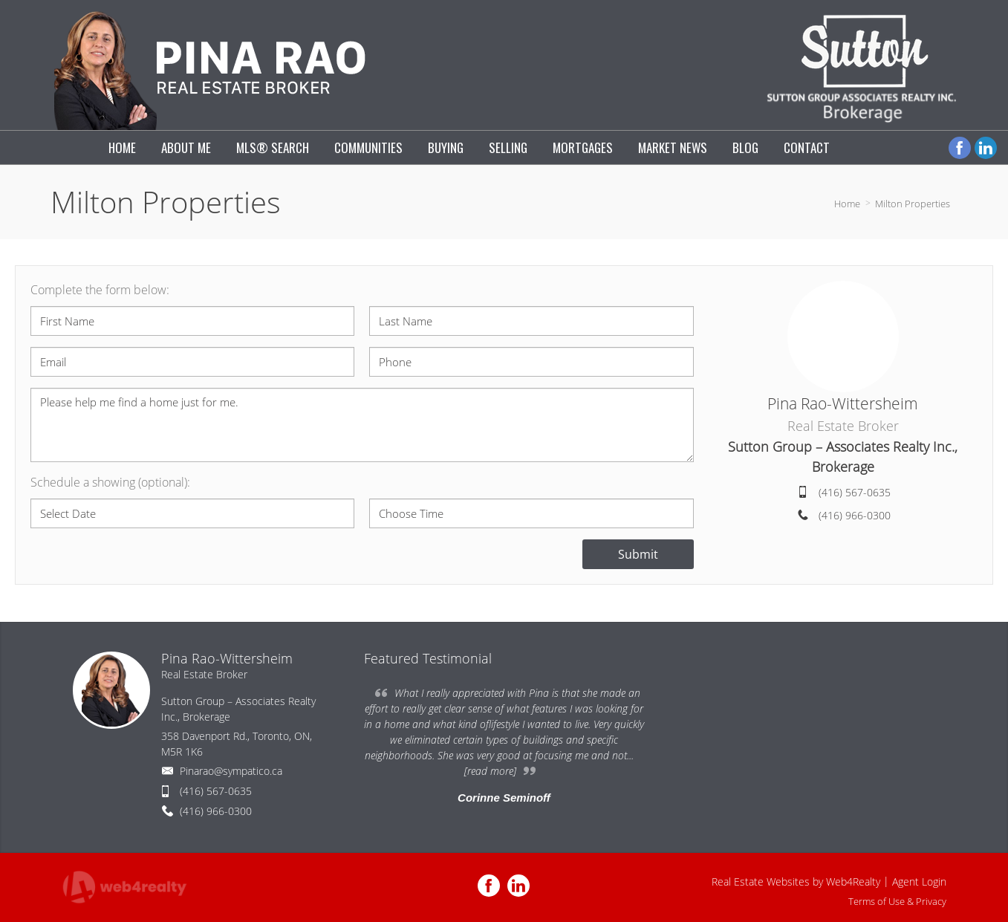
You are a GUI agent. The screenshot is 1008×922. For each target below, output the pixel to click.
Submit (638, 554)
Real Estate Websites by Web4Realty (796, 881)
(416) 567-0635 (855, 492)
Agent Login (919, 881)
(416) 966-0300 (855, 515)
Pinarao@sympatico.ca (231, 771)
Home (847, 203)
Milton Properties (912, 203)
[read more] (490, 771)
